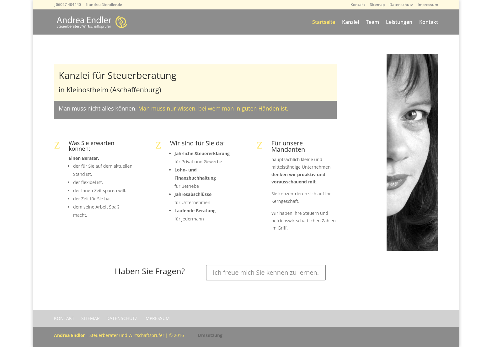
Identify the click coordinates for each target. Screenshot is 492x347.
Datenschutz (401, 5)
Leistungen (399, 22)
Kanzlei (350, 22)
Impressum (428, 5)
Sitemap (377, 5)
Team (372, 22)
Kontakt (357, 5)
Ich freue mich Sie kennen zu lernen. (266, 272)
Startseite (323, 22)
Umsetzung (210, 335)
